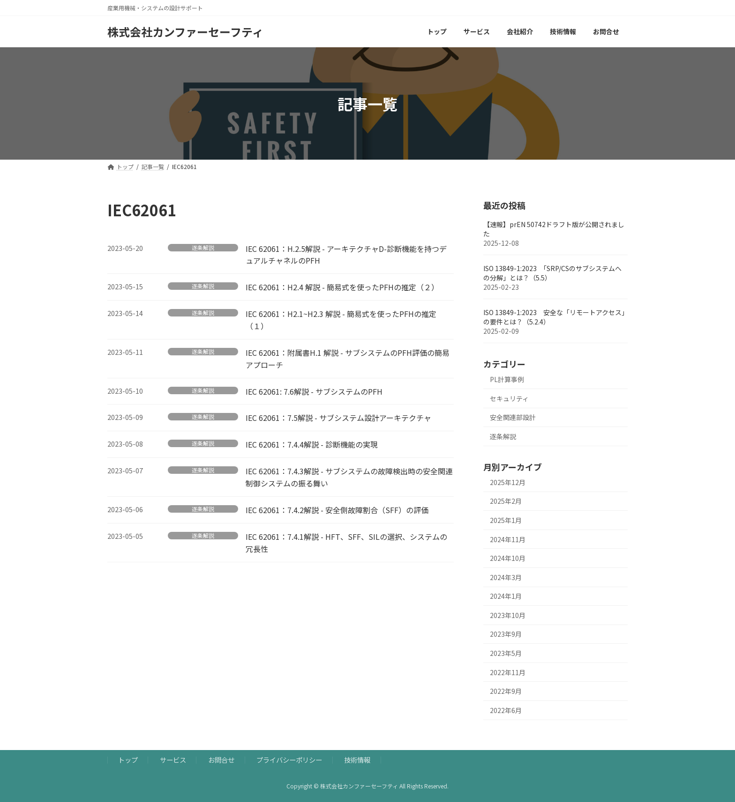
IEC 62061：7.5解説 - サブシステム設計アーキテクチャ (338, 417)
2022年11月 (507, 672)
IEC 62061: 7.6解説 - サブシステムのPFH (314, 391)
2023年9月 (506, 634)
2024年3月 (506, 577)
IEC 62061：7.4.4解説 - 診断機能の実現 (312, 444)
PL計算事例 (507, 379)
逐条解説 (203, 247)
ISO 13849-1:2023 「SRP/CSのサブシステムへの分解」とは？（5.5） (552, 273)
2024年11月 (507, 539)
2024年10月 (507, 558)
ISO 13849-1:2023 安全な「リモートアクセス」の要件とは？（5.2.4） (554, 317)
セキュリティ (509, 398)
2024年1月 (506, 596)
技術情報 (357, 760)
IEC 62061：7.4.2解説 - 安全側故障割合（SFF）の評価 (337, 509)
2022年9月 (506, 691)
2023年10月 (507, 615)
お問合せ (221, 760)
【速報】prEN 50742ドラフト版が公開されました (553, 229)
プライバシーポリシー (289, 760)
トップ (128, 760)
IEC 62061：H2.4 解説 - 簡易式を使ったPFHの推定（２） (342, 287)
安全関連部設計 (513, 417)
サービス (173, 760)
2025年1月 (506, 520)
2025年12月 (507, 482)
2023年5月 (506, 653)
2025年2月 (506, 501)
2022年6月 (506, 710)
